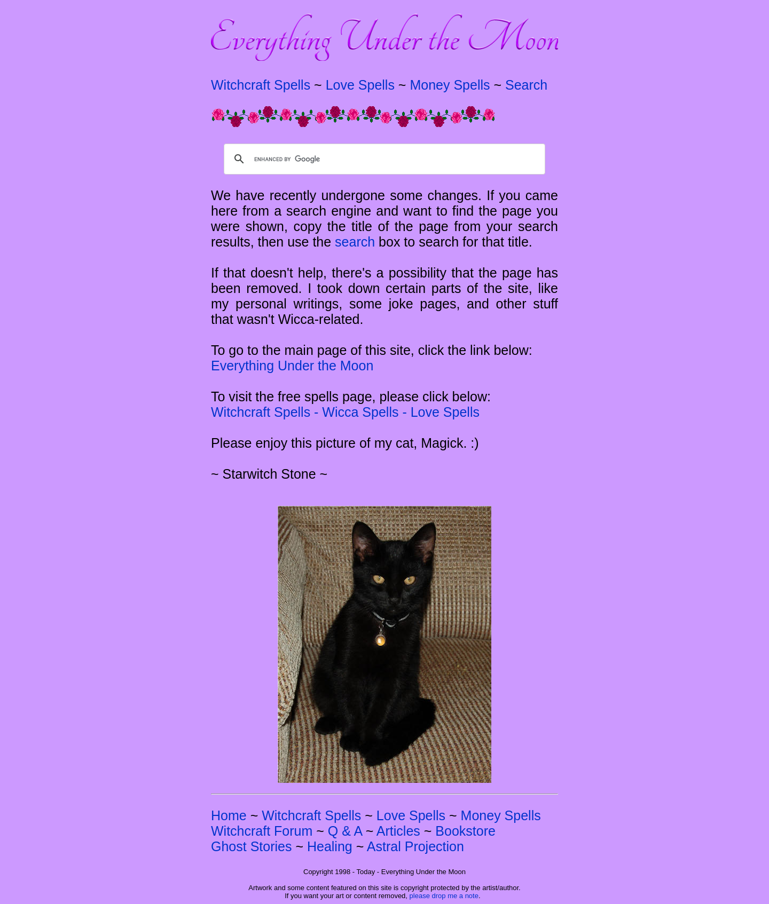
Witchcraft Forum (261, 830)
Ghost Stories (251, 846)
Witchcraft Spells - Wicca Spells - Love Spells (345, 412)
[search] (383, 159)
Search (526, 84)
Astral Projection (415, 846)
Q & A (345, 830)
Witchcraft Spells (260, 84)
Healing (329, 846)
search (355, 241)
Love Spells (360, 84)
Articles (398, 830)
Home (229, 815)
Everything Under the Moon (292, 365)
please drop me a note (444, 896)
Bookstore (465, 830)
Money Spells (450, 84)
